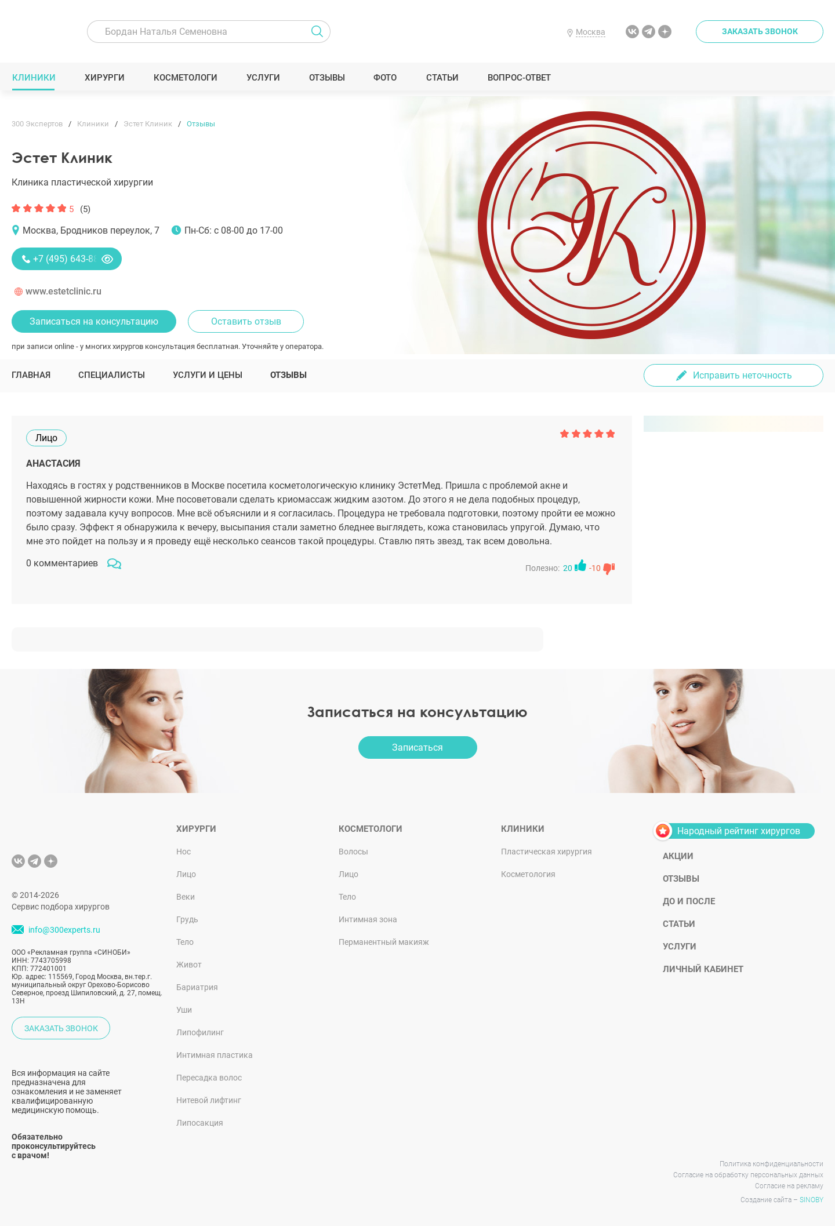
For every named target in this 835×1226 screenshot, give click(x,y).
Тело (185, 942)
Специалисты (111, 375)
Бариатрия (197, 987)
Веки (185, 896)
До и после (689, 901)
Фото (384, 77)
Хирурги (104, 77)
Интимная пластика (214, 1055)
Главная (31, 375)
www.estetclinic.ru (63, 291)
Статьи (442, 77)
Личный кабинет (703, 969)
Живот (189, 964)
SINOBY (811, 1200)
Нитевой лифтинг (208, 1100)
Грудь (187, 919)
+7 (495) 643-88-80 (72, 258)
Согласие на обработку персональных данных (748, 1175)
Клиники (33, 77)
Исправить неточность (742, 375)
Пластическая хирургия (546, 851)
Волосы (353, 851)
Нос (183, 851)
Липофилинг (200, 1032)
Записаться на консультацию (94, 321)
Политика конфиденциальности (771, 1164)
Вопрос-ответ (519, 77)
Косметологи (185, 77)
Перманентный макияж (384, 942)
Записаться (417, 747)
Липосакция (199, 1122)
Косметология (528, 874)
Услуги (262, 77)
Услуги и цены (207, 375)
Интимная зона (368, 919)
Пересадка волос (209, 1077)
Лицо (186, 874)
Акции (678, 856)
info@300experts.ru (64, 929)
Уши (184, 1009)
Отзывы (326, 77)
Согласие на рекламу (789, 1186)
